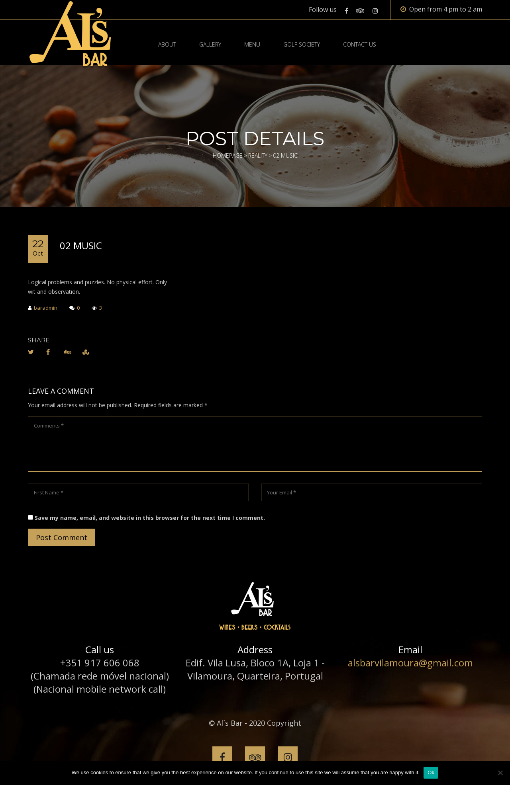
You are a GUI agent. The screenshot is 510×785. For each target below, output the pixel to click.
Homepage (228, 155)
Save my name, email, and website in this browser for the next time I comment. (150, 517)
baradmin (42, 308)
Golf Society (301, 44)
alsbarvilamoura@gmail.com (410, 662)
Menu (252, 44)
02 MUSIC (81, 245)
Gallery (210, 44)
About (167, 44)
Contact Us (359, 44)
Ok (431, 772)
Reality (257, 155)
